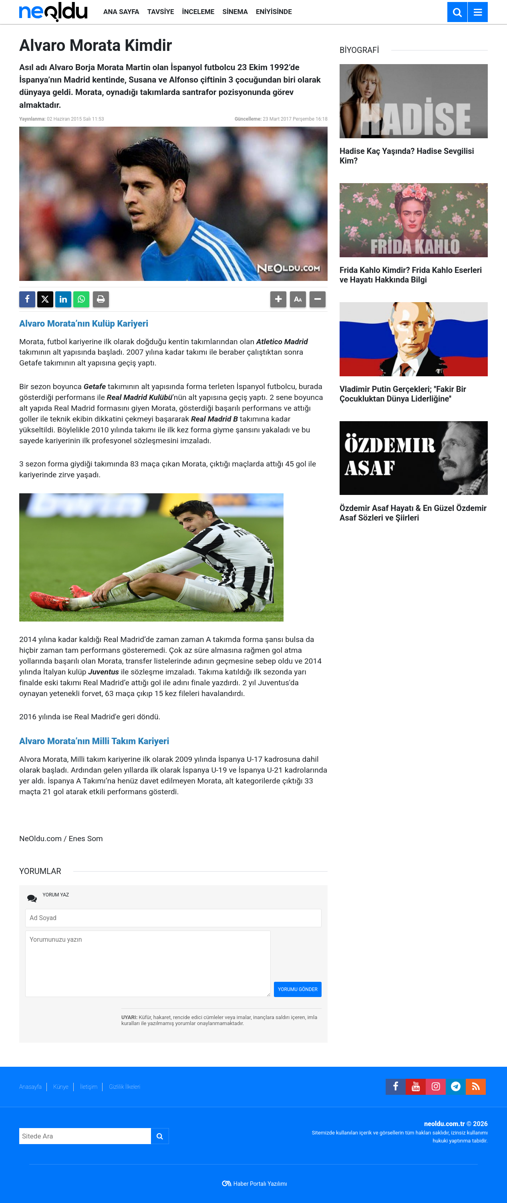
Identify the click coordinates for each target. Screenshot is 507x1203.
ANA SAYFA (121, 12)
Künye (60, 1087)
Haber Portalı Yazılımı (260, 1184)
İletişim (88, 1087)
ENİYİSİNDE (274, 12)
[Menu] (478, 12)
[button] (278, 299)
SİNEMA (234, 12)
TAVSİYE (160, 12)
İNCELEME (198, 12)
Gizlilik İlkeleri (124, 1087)
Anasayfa (30, 1087)
